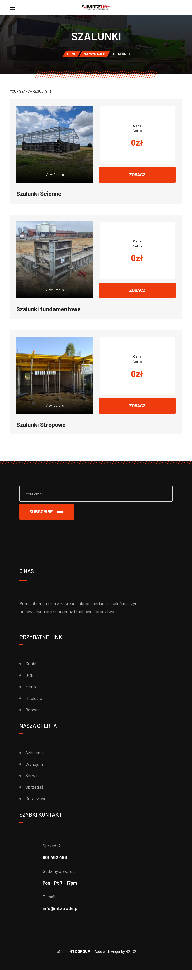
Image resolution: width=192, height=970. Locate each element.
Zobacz (137, 174)
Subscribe (46, 511)
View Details (55, 174)
